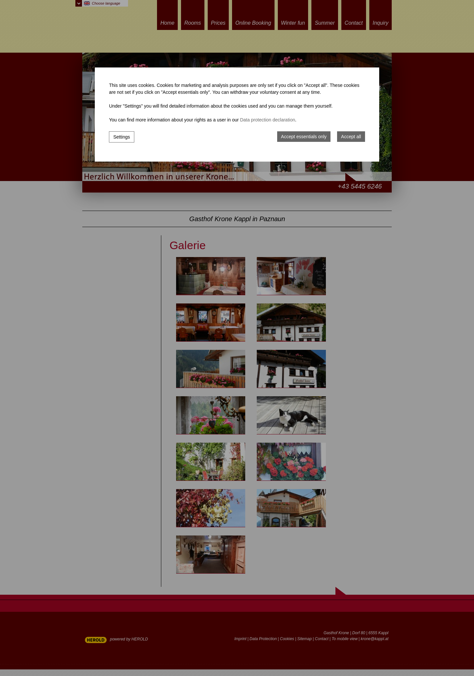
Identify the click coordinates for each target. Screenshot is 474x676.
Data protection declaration (267, 119)
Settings (121, 137)
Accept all (351, 136)
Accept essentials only (304, 136)
